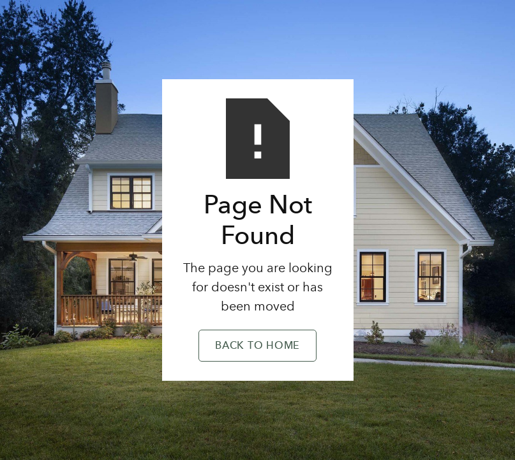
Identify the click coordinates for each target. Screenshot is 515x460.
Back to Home (257, 346)
